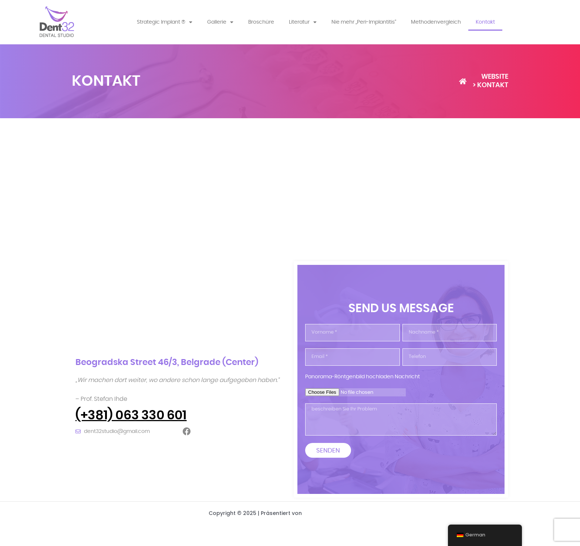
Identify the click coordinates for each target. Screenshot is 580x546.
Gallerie (220, 22)
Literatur (303, 22)
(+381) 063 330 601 (131, 415)
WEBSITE (494, 77)
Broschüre (261, 22)
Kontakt (485, 22)
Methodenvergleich (436, 22)
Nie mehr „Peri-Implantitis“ (363, 22)
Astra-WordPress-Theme (337, 513)
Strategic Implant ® (164, 22)
